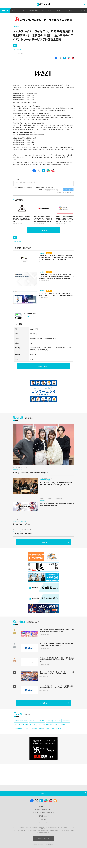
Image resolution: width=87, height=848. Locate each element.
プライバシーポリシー (43, 822)
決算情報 (58, 10)
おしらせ (43, 819)
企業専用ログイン (43, 838)
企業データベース (18, 10)
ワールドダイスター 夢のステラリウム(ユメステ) (37, 728)
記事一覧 (5, 10)
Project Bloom (19, 728)
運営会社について (43, 806)
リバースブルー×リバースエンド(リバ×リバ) (54, 725)
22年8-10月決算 (17, 49)
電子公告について (43, 816)
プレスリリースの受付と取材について (43, 813)
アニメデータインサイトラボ (37, 721)
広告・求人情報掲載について (43, 809)
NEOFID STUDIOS (56, 728)
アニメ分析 (81, 10)
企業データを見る (43, 366)
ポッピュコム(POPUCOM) (21, 725)
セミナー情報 (46, 10)
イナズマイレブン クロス (21, 721)
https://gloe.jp (29, 316)
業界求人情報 (33, 10)
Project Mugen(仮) (35, 725)
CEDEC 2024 (66, 721)
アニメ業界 (69, 10)
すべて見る (43, 230)
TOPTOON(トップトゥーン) (54, 721)
